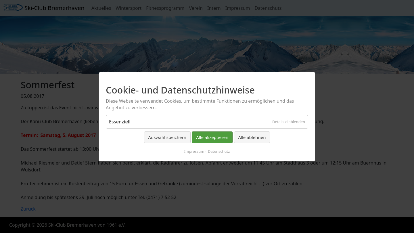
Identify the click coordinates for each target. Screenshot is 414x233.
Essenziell (120, 122)
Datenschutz (219, 151)
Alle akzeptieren (212, 137)
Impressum (194, 151)
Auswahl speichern (167, 137)
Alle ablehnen (252, 137)
